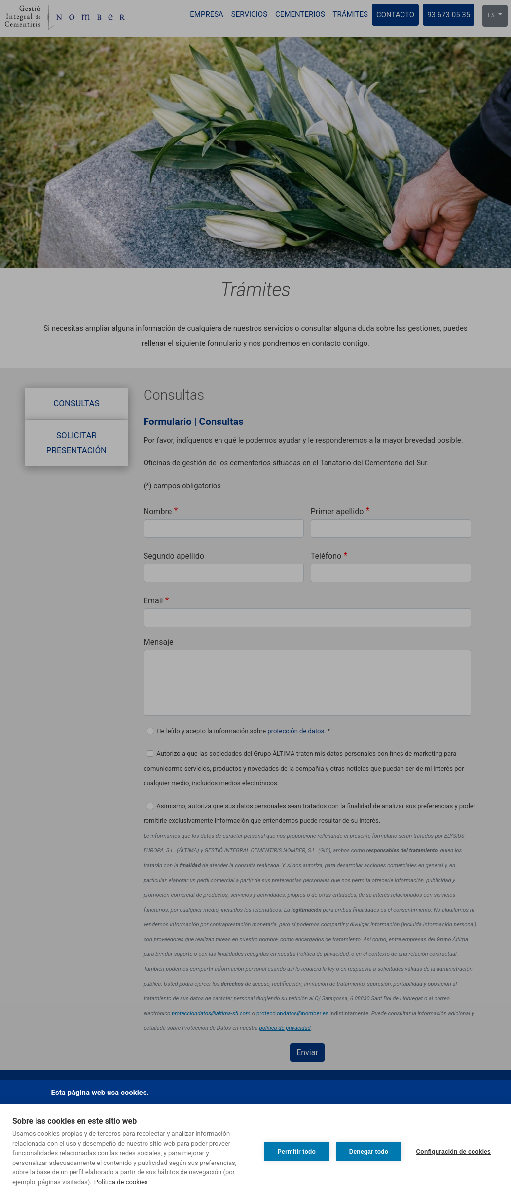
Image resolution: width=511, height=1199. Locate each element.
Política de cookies (121, 1182)
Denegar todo (369, 1151)
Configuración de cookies (453, 1151)
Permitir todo (297, 1151)
